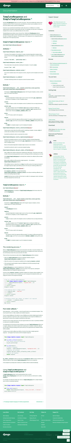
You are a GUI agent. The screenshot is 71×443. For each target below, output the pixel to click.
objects (59, 38)
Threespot (49, 435)
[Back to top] (68, 440)
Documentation (10, 10)
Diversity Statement (7, 427)
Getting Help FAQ (33, 415)
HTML (58, 129)
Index (50, 101)
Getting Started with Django (9, 418)
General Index (53, 71)
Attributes (55, 41)
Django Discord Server (54, 108)
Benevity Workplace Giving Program (60, 422)
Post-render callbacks (57, 52)
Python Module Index (54, 73)
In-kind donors (28, 434)
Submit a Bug (20, 420)
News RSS (43, 427)
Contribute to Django (22, 418)
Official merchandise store (58, 420)
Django (6, 5)
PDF (61, 129)
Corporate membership (58, 418)
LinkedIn (43, 424)
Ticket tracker (52, 119)
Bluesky (42, 422)
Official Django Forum (54, 114)
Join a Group (20, 415)
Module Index (55, 101)
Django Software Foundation (9, 422)
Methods (55, 43)
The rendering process (56, 50)
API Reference (54, 83)
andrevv (58, 435)
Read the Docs (57, 130)
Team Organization (7, 420)
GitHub (42, 415)
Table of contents (53, 69)
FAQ (50, 94)
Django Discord (33, 418)
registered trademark (38, 438)
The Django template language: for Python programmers (16, 401)
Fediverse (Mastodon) (46, 420)
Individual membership (22, 424)
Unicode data (39, 401)
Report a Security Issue (22, 422)
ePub (64, 129)
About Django (6, 415)
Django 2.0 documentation (55, 81)
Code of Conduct (6, 424)
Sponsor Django (56, 415)
